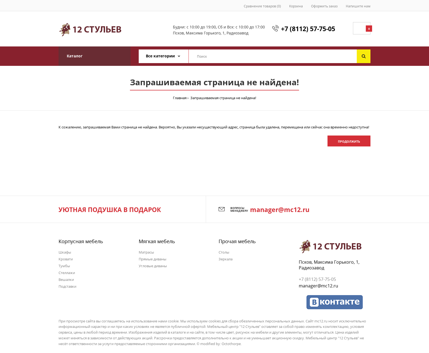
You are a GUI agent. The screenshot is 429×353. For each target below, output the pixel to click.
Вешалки (66, 279)
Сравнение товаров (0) (262, 6)
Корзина (296, 6)
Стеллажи (67, 272)
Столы (224, 252)
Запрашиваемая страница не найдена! (223, 97)
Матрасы (146, 252)
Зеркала (226, 259)
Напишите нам (358, 6)
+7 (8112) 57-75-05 (308, 28)
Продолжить (349, 141)
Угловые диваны (153, 265)
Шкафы (65, 252)
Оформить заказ (324, 6)
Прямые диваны (152, 259)
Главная (180, 97)
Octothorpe (231, 343)
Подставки (67, 286)
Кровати (66, 259)
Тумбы (64, 265)
